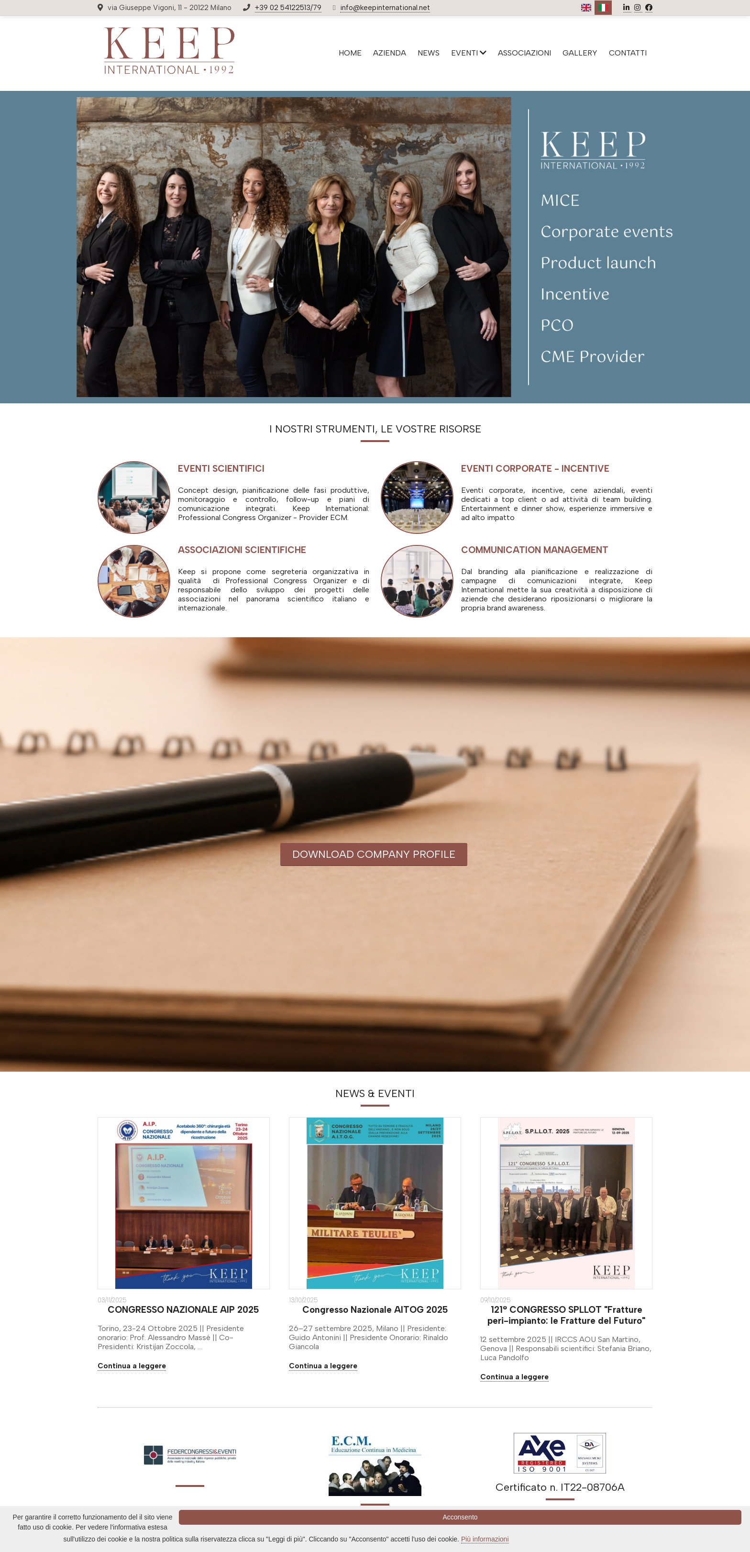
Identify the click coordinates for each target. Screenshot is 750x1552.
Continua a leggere (132, 1366)
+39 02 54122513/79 (288, 7)
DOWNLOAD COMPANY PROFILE (373, 854)
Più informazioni (485, 1539)
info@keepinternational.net (385, 7)
